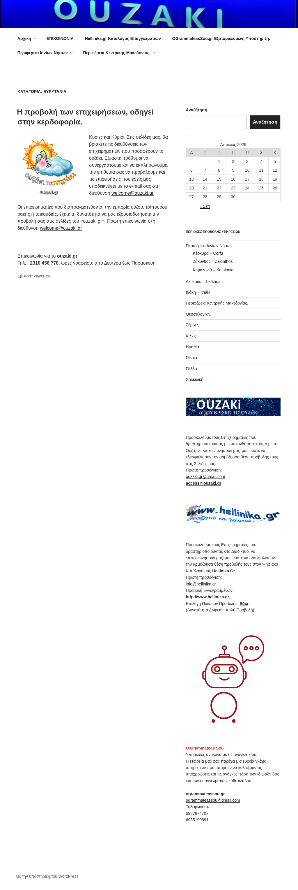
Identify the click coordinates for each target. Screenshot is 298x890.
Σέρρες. (193, 325)
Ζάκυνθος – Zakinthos (213, 261)
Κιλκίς (191, 336)
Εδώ (244, 603)
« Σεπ (205, 206)
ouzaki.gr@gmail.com (205, 476)
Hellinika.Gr (223, 571)
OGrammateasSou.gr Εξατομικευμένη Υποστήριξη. (221, 38)
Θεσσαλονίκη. (198, 314)
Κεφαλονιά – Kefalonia (213, 270)
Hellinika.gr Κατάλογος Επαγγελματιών (123, 38)
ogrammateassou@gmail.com (213, 800)
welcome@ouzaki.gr (132, 193)
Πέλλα (191, 368)
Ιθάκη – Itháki (198, 292)
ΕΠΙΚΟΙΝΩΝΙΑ (60, 38)
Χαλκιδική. (195, 379)
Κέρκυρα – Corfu (208, 253)
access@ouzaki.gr (203, 483)
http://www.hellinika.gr (207, 596)
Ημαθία (192, 346)
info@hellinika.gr (201, 584)
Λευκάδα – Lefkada (203, 281)
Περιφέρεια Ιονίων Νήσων (45, 52)
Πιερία (191, 357)
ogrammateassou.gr (205, 793)
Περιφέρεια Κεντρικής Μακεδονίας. (119, 52)
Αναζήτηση (196, 110)
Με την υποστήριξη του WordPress (47, 876)
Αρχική (27, 38)
